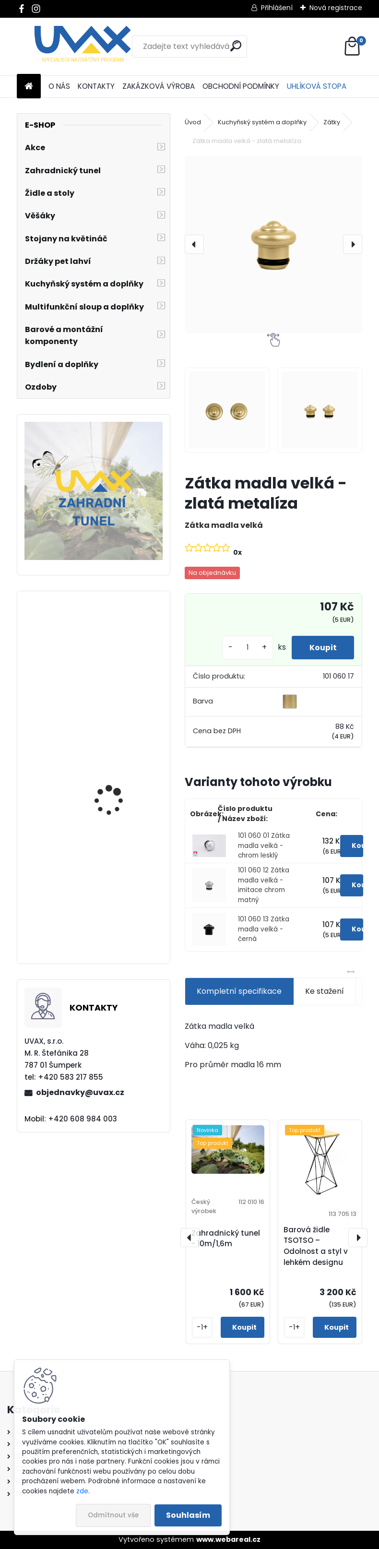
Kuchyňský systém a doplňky (262, 122)
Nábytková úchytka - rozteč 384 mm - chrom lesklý (120, 799)
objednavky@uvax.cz (80, 1092)
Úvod (193, 122)
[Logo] (83, 47)
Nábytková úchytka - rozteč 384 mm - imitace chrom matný (121, 682)
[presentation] (194, 244)
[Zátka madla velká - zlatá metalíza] (273, 244)
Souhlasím (188, 1515)
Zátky (331, 122)
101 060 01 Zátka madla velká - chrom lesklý (264, 845)
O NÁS (59, 86)
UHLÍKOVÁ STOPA (316, 86)
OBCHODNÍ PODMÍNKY (240, 86)
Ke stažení (324, 991)
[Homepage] (29, 86)
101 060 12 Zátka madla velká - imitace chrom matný (263, 885)
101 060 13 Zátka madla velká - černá (263, 929)
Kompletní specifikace (239, 991)
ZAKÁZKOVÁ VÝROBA (158, 86)
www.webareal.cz (228, 1539)
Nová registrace (335, 7)
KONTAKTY (96, 86)
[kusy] (244, 647)
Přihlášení (277, 7)
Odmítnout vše (113, 1515)
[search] (235, 45)
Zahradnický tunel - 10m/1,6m (225, 1238)
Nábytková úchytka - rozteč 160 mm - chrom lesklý (119, 916)
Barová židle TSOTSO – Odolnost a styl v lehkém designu (316, 1246)
